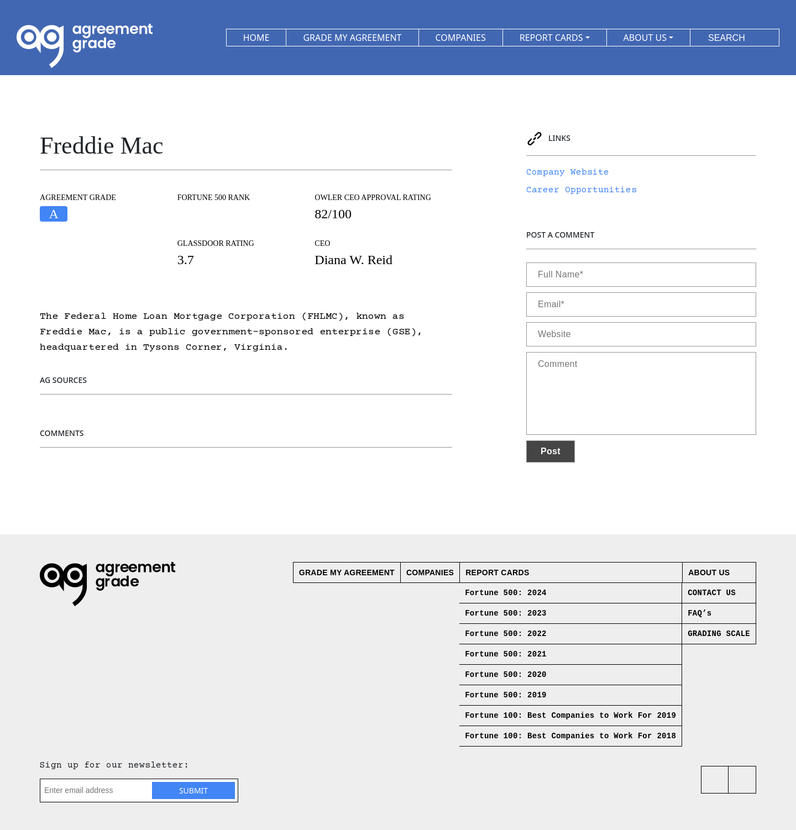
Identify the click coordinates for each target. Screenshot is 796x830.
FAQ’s (699, 613)
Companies (430, 572)
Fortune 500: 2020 (506, 674)
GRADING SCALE (719, 633)
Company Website (567, 172)
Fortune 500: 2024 (506, 593)
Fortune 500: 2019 (506, 695)
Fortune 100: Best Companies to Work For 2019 (570, 715)
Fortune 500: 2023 (506, 613)
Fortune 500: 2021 (506, 654)
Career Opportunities (581, 190)
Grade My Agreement (347, 572)
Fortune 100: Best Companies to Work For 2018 (570, 736)
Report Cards (497, 572)
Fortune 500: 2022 (506, 633)
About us (709, 572)
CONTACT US (712, 593)
